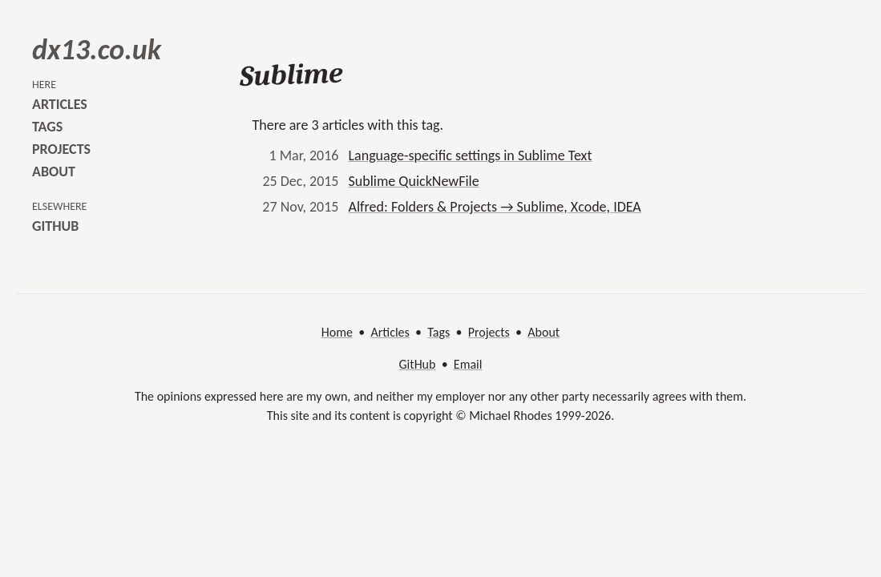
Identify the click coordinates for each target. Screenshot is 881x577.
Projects (489, 332)
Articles (389, 332)
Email (468, 364)
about (53, 171)
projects (61, 149)
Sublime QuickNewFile (414, 181)
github (55, 226)
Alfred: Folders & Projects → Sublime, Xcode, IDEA (495, 207)
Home (337, 332)
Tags (438, 332)
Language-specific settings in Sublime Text (470, 155)
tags (47, 126)
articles (59, 104)
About (543, 332)
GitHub (417, 364)
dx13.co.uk (96, 49)
